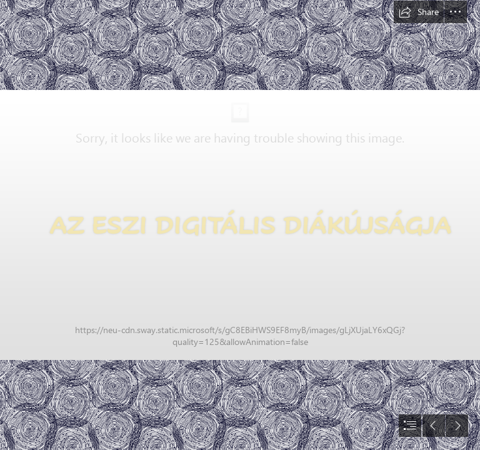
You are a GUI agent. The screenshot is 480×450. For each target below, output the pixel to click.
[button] (419, 12)
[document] (240, 225)
